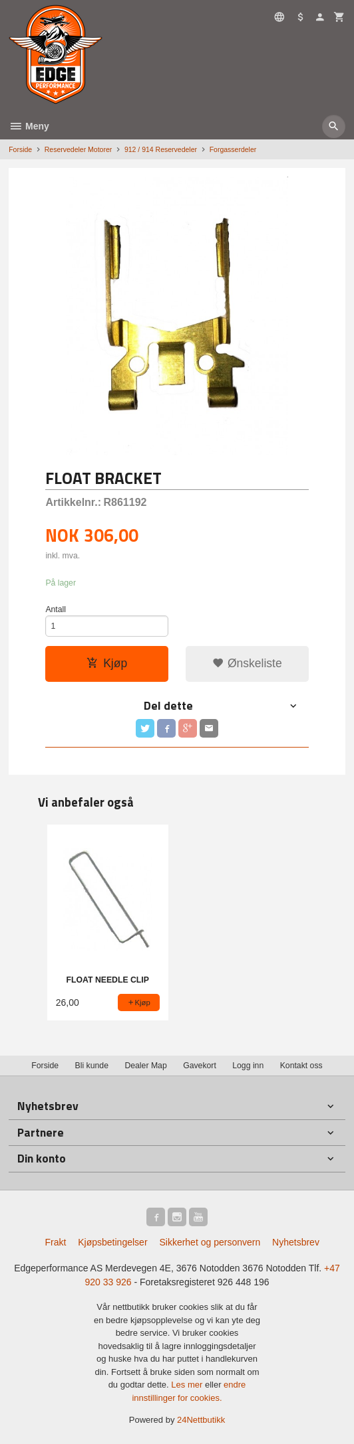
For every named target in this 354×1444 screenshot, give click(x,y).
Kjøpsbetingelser (112, 1242)
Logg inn (248, 1065)
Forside (20, 149)
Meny (29, 126)
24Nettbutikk (201, 1420)
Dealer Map (145, 1065)
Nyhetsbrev (295, 1242)
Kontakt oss (301, 1065)
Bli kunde (91, 1065)
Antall (55, 609)
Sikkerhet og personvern (209, 1242)
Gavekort (199, 1065)
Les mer (188, 1385)
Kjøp (107, 663)
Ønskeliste (247, 663)
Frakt (55, 1242)
